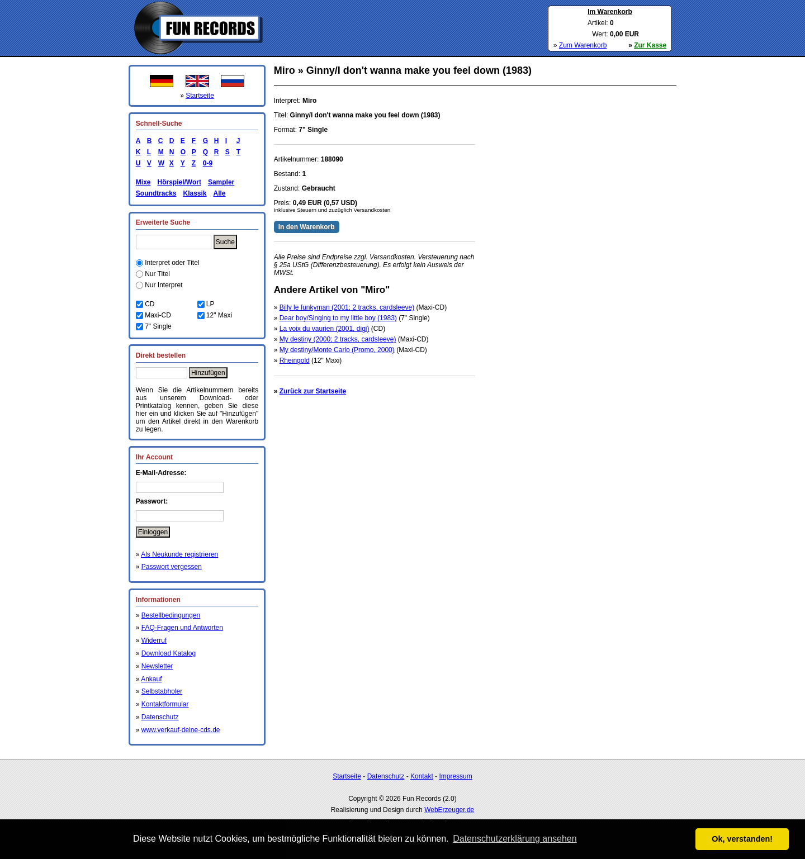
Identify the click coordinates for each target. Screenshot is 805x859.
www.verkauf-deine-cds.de (180, 730)
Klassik (194, 193)
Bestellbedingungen (170, 615)
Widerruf (154, 640)
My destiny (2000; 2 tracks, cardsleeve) (338, 339)
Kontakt (421, 776)
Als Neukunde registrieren (179, 554)
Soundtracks (156, 193)
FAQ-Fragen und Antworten (182, 628)
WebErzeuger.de (449, 810)
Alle (220, 193)
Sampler (221, 182)
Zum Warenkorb (583, 45)
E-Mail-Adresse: (161, 473)
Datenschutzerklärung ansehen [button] (514, 838)
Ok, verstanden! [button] (742, 838)
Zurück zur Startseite (313, 391)
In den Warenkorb (306, 227)
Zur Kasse (650, 45)
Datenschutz (160, 717)
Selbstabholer (161, 691)
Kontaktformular (165, 704)
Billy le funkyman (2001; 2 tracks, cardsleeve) (347, 307)
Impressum (455, 776)
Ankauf (151, 679)
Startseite (200, 95)
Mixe (143, 182)
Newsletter (157, 666)
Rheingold (295, 360)
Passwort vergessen (171, 567)
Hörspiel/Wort (179, 182)
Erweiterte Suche (163, 222)
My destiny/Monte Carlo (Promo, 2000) (337, 350)
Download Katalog (168, 653)
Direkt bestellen (161, 355)
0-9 (206, 163)
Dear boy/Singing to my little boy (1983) (338, 318)
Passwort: (152, 501)
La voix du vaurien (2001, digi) (325, 329)
